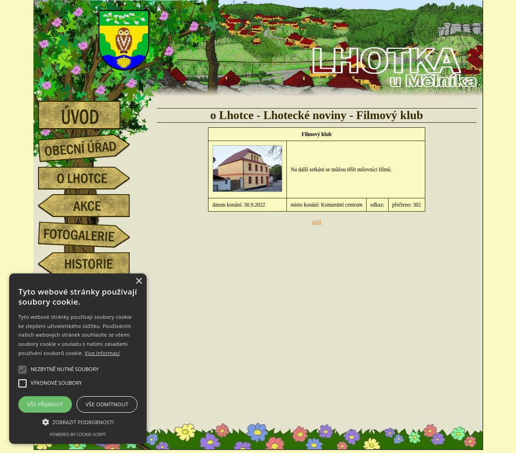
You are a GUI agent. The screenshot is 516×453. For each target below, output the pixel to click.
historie (90, 263)
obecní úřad (90, 145)
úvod (90, 112)
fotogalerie (90, 233)
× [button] (138, 281)
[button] (77, 421)
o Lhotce (90, 178)
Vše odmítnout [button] (107, 404)
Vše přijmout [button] (45, 404)
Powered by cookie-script (78, 434)
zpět (316, 221)
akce (90, 205)
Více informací (102, 352)
